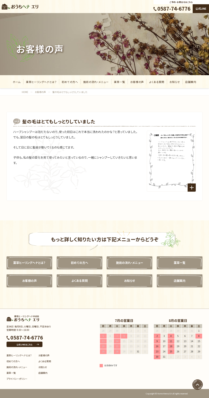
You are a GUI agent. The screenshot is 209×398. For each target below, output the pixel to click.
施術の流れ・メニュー (96, 82)
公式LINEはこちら (24, 344)
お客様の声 (137, 82)
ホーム (17, 82)
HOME (25, 92)
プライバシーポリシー (17, 378)
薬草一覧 (119, 82)
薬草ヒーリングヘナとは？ (41, 82)
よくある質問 (156, 82)
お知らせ (174, 82)
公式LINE (200, 8)
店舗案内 (190, 82)
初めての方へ (70, 82)
